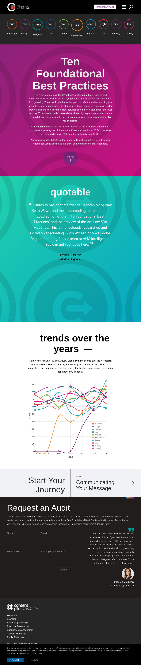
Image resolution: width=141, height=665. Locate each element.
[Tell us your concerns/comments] (56, 551)
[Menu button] (124, 6)
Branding (11, 619)
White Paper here (98, 143)
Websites (12, 615)
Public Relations (15, 637)
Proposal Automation (18, 626)
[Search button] (131, 7)
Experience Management (20, 630)
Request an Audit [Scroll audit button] (105, 7)
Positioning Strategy (17, 622)
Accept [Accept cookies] (15, 660)
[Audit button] (105, 7)
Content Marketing (16, 633)
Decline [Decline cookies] (35, 660)
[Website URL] (22, 551)
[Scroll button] (70, 158)
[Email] (56, 533)
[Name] (22, 533)
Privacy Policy (37, 653)
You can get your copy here (66, 244)
